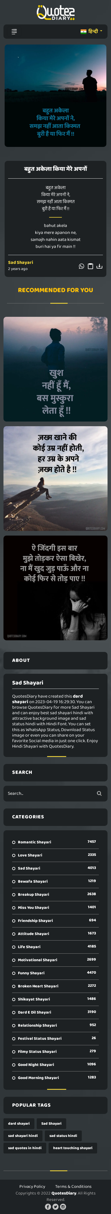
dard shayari (19, 1124)
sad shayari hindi (23, 1136)
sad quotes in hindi (25, 1148)
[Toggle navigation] (14, 32)
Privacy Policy (32, 1186)
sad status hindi (63, 1136)
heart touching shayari (72, 1148)
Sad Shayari (20, 262)
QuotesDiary (63, 1193)
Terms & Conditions (73, 1186)
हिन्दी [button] (90, 31)
